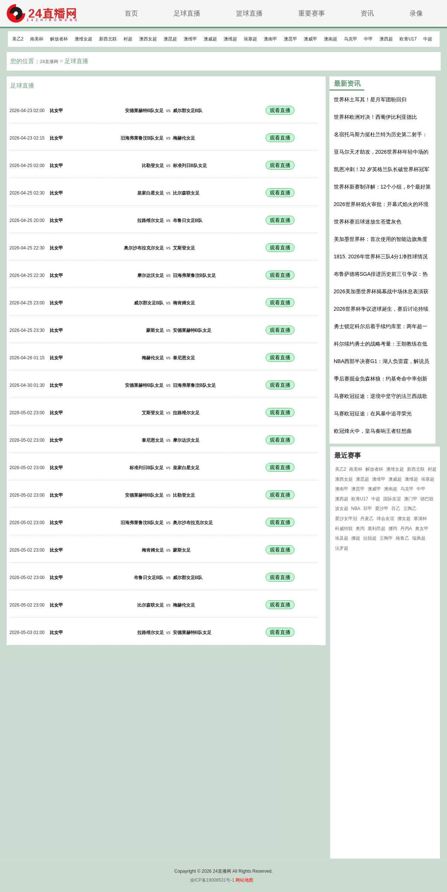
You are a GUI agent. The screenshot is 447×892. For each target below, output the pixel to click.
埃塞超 (250, 39)
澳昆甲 (290, 39)
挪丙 (392, 528)
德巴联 (427, 498)
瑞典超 (418, 538)
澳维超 (230, 39)
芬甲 (367, 508)
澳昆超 (170, 39)
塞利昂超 (376, 528)
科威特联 (344, 528)
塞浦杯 (420, 518)
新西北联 (108, 39)
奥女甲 (421, 528)
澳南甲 (270, 39)
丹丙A (406, 528)
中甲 (368, 39)
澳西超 (386, 39)
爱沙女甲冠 (346, 518)
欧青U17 (408, 39)
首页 (131, 13)
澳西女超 (148, 39)
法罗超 (341, 548)
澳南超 (330, 39)
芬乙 (395, 508)
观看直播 (280, 110)
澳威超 (210, 39)
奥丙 (360, 528)
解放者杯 (59, 39)
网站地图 (244, 880)
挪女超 (404, 518)
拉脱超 (370, 538)
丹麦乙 (367, 518)
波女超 (341, 508)
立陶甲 (386, 538)
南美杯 (36, 39)
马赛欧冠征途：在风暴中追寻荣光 (373, 413)
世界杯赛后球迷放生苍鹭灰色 (367, 222)
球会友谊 (385, 518)
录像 (416, 13)
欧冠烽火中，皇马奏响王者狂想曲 (373, 431)
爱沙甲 (381, 508)
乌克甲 (350, 39)
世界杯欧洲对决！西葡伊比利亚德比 (375, 117)
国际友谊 (392, 498)
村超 (128, 39)
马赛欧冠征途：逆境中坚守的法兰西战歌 (380, 396)
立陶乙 (410, 508)
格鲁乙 (402, 538)
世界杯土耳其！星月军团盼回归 (370, 99)
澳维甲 (190, 39)
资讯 (367, 13)
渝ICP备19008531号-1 (212, 880)
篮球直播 (249, 13)
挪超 (355, 538)
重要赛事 (311, 13)
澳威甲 (310, 39)
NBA (356, 508)
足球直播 (187, 13)
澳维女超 (83, 39)
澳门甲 (410, 498)
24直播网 (49, 61)
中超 (427, 39)
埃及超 (341, 538)
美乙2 (18, 39)
